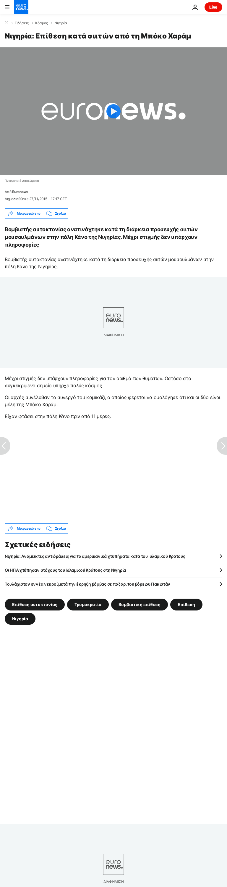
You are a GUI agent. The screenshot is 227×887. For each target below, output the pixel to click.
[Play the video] (113, 111)
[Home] (6, 23)
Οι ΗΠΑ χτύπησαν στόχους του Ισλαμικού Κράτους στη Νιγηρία (65, 570)
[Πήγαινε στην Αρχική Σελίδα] (21, 7)
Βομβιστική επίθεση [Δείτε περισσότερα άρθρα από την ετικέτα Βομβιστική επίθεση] (139, 604)
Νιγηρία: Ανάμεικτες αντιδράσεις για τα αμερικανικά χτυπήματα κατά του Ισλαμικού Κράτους (95, 556)
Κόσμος (41, 23)
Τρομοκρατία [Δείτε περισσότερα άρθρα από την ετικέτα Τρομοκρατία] (87, 604)
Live (213, 6)
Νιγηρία (60, 23)
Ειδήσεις (22, 23)
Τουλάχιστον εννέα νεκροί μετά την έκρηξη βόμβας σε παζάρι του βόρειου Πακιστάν (87, 583)
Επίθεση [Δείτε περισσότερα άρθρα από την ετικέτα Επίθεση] (186, 604)
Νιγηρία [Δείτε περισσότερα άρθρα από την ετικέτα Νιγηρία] (20, 618)
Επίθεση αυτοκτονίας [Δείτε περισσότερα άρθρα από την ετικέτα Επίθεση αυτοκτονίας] (34, 604)
